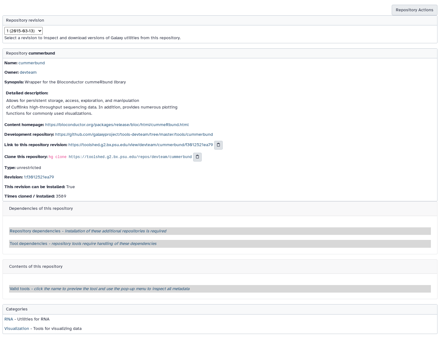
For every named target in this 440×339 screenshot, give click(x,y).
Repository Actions (414, 10)
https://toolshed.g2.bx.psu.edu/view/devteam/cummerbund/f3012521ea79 (140, 145)
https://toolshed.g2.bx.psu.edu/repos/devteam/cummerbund (130, 157)
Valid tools (99, 288)
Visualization (16, 328)
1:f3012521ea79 (39, 177)
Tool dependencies (83, 243)
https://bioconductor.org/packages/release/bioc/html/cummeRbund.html (116, 124)
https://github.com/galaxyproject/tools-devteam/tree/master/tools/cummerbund (134, 134)
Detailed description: (27, 93)
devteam (28, 72)
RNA (8, 319)
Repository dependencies (88, 231)
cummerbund (32, 63)
